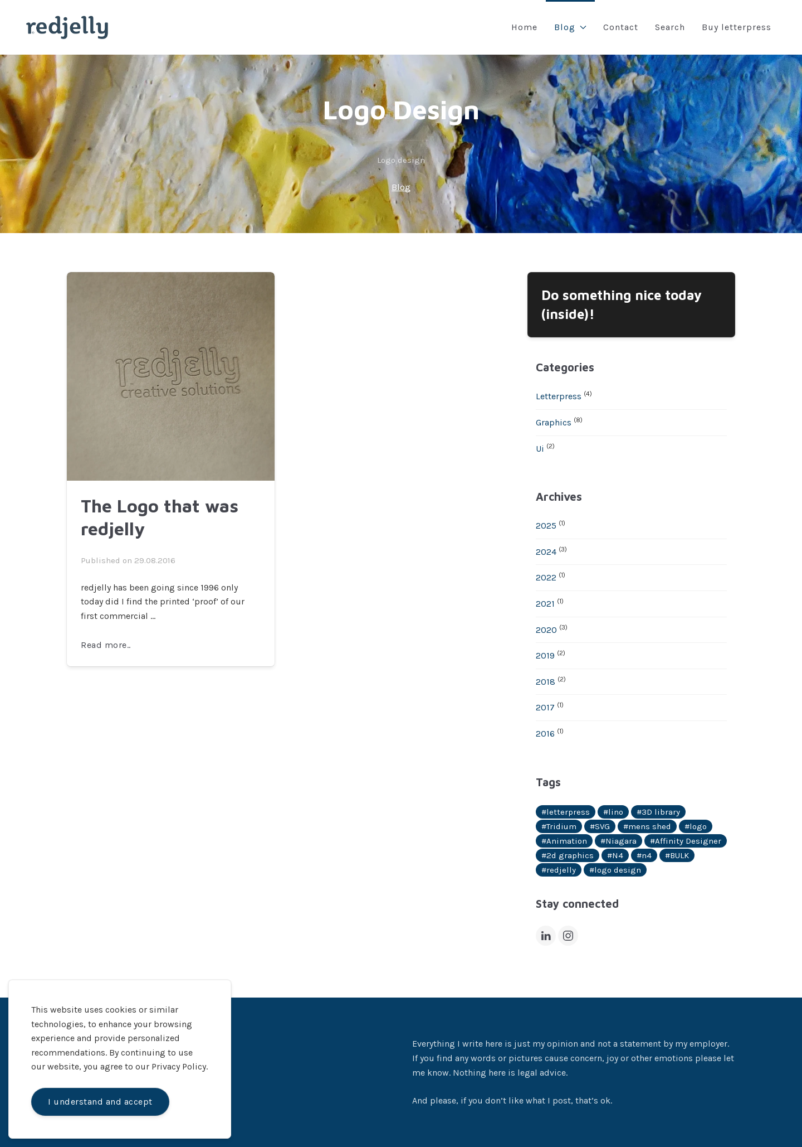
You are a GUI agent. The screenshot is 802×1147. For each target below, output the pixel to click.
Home (524, 27)
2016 (545, 733)
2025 (546, 525)
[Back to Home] (67, 27)
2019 (545, 655)
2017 (545, 707)
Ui (540, 448)
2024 (546, 551)
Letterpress (558, 396)
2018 (545, 681)
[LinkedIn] (546, 936)
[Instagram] (568, 936)
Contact (620, 27)
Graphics (553, 422)
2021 (545, 603)
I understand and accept (100, 1101)
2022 (546, 577)
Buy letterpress (736, 27)
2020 (546, 630)
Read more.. (106, 645)
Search (670, 27)
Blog (570, 27)
